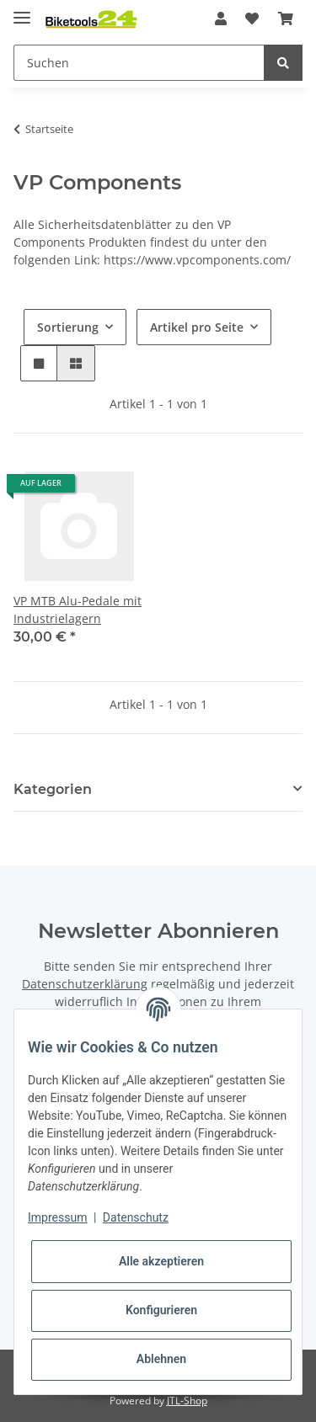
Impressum (57, 1217)
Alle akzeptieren (161, 1261)
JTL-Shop (187, 1400)
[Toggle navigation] (21, 10)
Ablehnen (161, 1359)
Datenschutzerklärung (84, 984)
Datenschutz (136, 1217)
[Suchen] (139, 63)
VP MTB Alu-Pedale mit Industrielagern (77, 609)
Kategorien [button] (52, 789)
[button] (221, 18)
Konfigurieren (161, 1310)
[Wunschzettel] (252, 18)
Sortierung (68, 327)
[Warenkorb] (286, 18)
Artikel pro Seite (197, 327)
